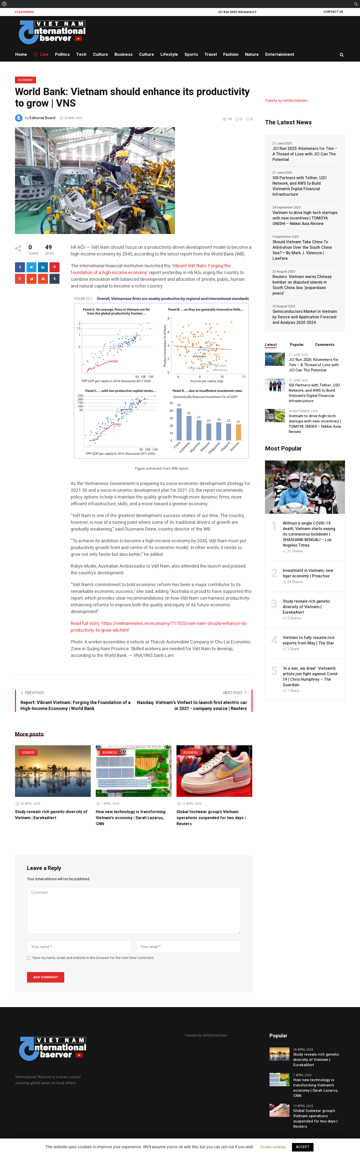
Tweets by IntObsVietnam (286, 100)
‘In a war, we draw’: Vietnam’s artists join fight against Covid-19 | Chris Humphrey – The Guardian (310, 676)
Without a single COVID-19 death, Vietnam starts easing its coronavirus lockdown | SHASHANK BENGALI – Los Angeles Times (309, 534)
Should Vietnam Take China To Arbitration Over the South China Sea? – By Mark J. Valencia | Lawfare (302, 250)
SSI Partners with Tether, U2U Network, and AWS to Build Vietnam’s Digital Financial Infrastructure (299, 186)
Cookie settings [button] (273, 1147)
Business (110, 752)
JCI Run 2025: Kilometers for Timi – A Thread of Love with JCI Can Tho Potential (304, 154)
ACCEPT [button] (303, 1147)
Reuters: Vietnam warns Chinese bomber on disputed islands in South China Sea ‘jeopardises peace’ (302, 285)
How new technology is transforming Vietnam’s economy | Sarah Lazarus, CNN (131, 818)
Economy (25, 80)
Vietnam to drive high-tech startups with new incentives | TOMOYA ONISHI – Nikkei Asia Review (304, 218)
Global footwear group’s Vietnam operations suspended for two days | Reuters (211, 818)
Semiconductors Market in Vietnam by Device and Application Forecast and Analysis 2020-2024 (304, 317)
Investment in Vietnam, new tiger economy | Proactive (308, 573)
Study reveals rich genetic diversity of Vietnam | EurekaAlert (51, 815)
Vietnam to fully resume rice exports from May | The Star (308, 640)
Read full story (85, 623)
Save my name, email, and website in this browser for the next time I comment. (93, 958)
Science (28, 752)
